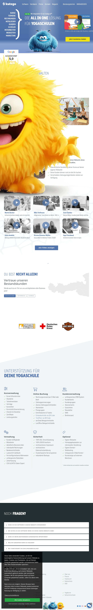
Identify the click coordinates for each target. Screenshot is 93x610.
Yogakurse (68, 593)
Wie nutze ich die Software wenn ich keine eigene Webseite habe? (31, 531)
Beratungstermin (69, 4)
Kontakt (47, 4)
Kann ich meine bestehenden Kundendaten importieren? (28, 537)
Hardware (33, 4)
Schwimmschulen (70, 595)
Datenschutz (68, 581)
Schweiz (31, 296)
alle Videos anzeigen (46, 248)
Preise (41, 4)
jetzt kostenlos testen (77, 39)
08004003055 (82, 4)
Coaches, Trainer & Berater (43, 597)
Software (25, 4)
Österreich (21, 296)
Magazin (55, 4)
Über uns (67, 574)
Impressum (68, 579)
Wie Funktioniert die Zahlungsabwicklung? (23, 548)
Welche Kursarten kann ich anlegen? (21, 542)
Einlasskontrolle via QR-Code (45, 415)
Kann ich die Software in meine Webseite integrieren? (27, 525)
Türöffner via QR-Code (43, 418)
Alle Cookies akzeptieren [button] (22, 600)
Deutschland (9, 296)
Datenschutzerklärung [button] (12, 595)
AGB (66, 583)
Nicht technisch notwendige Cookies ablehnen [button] (21, 604)
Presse (67, 576)
